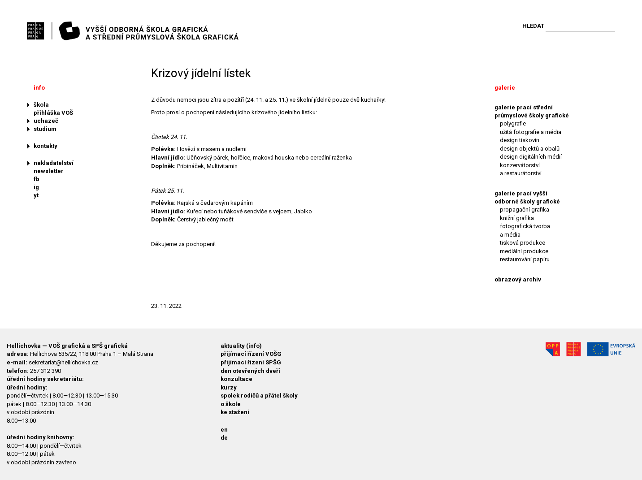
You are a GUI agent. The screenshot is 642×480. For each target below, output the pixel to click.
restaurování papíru (525, 259)
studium (45, 128)
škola (41, 104)
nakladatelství (54, 163)
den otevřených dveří (250, 371)
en (224, 429)
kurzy (229, 387)
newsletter (49, 171)
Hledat (533, 25)
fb (36, 179)
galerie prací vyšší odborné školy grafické (527, 197)
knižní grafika (517, 218)
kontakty (45, 146)
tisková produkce (522, 242)
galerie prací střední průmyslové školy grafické (532, 111)
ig (36, 187)
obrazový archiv (518, 279)
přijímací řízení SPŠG (251, 362)
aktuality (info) (241, 345)
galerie (505, 87)
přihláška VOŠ (53, 112)
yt (36, 195)
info (39, 87)
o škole (231, 404)
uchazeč (46, 120)
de (224, 437)
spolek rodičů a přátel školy (259, 395)
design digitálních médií (531, 156)
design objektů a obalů (530, 148)
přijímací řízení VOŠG (251, 353)
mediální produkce (524, 251)
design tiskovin (519, 140)
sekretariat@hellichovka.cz (63, 362)
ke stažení (235, 412)
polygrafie (513, 123)
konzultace (236, 379)
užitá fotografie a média (530, 132)
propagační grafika (524, 209)
